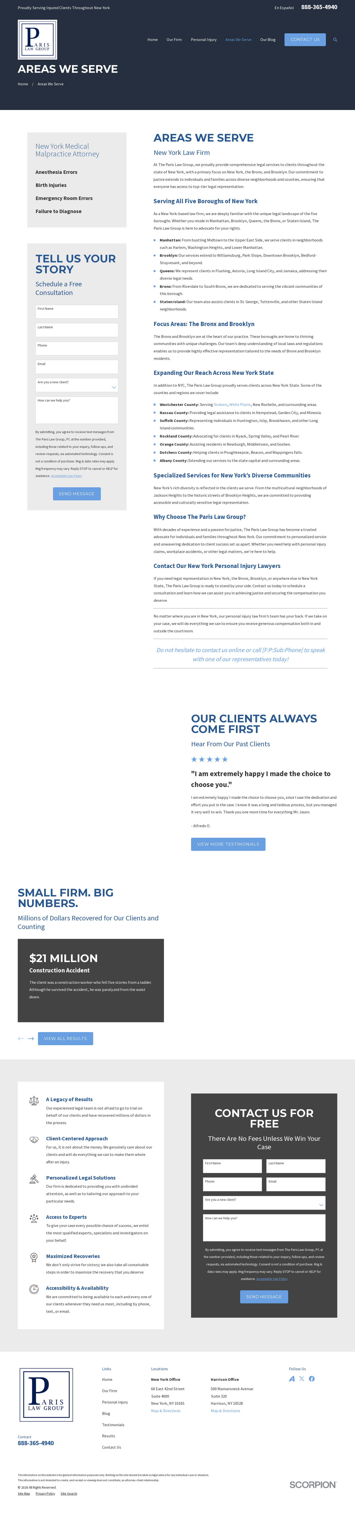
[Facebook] (312, 1379)
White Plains (240, 404)
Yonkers (220, 404)
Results (108, 1435)
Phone (42, 345)
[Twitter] (301, 1379)
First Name (45, 309)
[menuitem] (77, 172)
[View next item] (23, 1039)
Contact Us (305, 39)
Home (107, 1379)
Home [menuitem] (152, 39)
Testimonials (113, 1424)
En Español (284, 7)
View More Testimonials (236, 844)
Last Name (45, 327)
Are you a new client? (53, 382)
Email (41, 364)
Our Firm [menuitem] (174, 39)
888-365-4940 (319, 7)
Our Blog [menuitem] (268, 39)
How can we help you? (54, 400)
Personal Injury (115, 1402)
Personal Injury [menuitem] (204, 39)
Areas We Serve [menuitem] (238, 39)
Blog (106, 1413)
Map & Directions (165, 1410)
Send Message (77, 493)
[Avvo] (292, 1379)
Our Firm (109, 1390)
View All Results (57, 1038)
